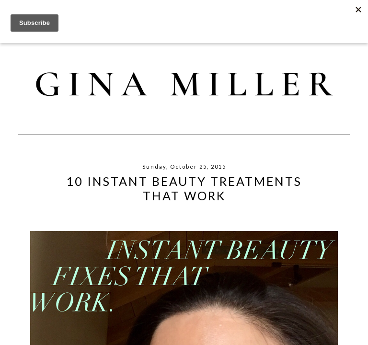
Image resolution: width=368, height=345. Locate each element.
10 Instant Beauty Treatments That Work (184, 188)
